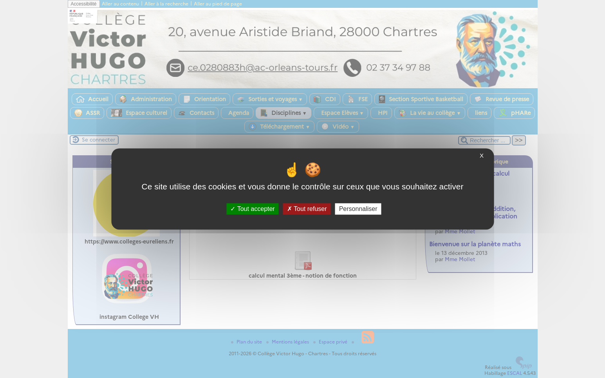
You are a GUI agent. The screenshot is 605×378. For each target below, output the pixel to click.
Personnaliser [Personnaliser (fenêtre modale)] (358, 208)
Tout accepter (252, 208)
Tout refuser (307, 208)
